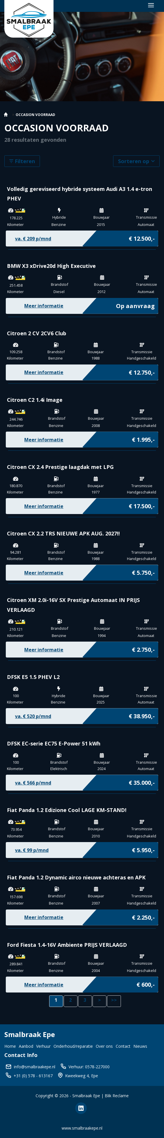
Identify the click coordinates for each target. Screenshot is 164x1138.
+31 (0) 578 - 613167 (33, 1075)
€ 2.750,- (143, 648)
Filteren (22, 161)
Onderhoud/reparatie (73, 1046)
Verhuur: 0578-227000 (89, 1066)
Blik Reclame (117, 1095)
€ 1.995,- (143, 438)
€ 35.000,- (142, 781)
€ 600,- (146, 983)
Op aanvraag (135, 304)
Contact (123, 1046)
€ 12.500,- (142, 237)
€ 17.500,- (142, 505)
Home (10, 1046)
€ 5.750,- (143, 571)
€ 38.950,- (142, 715)
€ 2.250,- (143, 916)
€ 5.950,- (143, 849)
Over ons (104, 1046)
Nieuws (140, 1046)
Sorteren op (136, 161)
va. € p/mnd (33, 238)
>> (114, 1000)
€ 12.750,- (142, 371)
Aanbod (26, 1046)
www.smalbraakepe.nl (82, 1128)
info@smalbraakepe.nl (34, 1066)
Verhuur (43, 1046)
